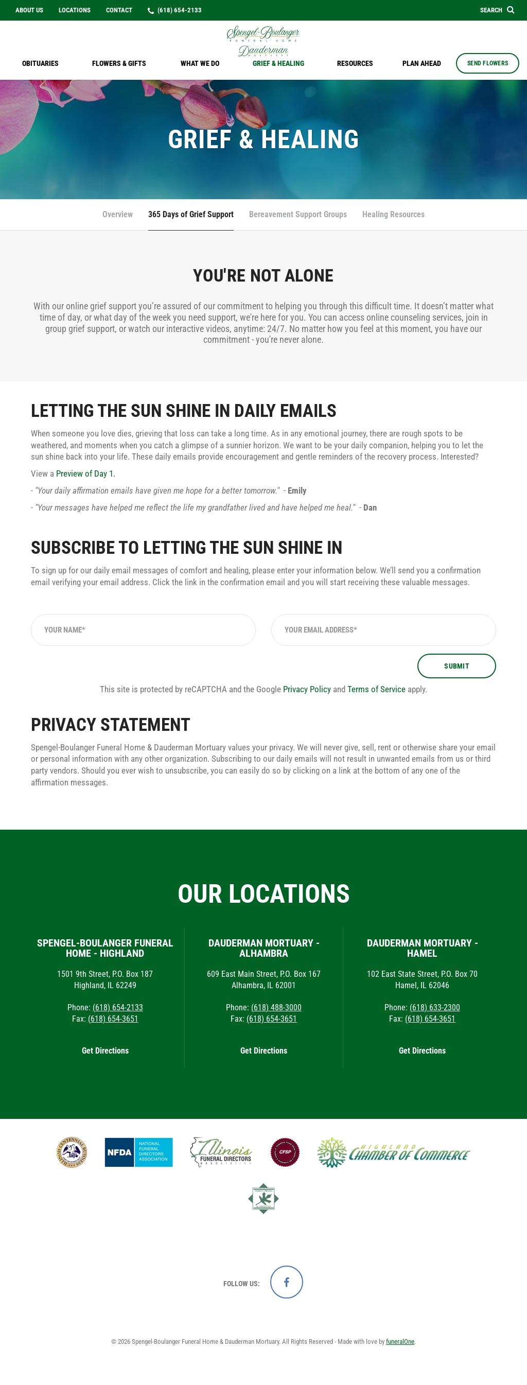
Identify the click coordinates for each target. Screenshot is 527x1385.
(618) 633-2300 (435, 1007)
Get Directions (105, 1051)
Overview (117, 214)
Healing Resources (393, 214)
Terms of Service (376, 689)
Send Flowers (487, 63)
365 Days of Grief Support (191, 214)
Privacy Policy (307, 689)
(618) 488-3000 (276, 1007)
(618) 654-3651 (113, 1019)
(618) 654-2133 (118, 1007)
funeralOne (400, 1341)
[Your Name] (143, 630)
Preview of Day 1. (85, 473)
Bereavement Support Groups (298, 214)
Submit (456, 666)
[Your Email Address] (383, 630)
